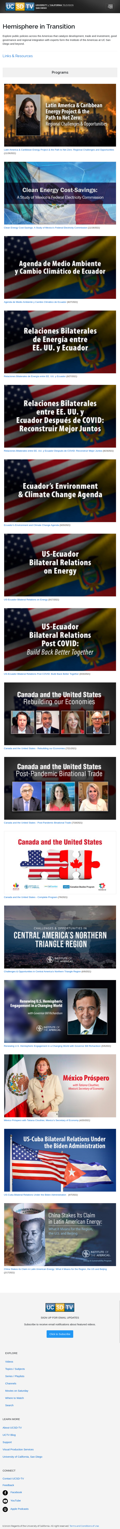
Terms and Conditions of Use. (84, 1526)
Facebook (16, 1492)
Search (9, 1405)
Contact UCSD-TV (13, 1478)
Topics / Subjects (15, 1368)
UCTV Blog (9, 1434)
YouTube (15, 1500)
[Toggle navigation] (110, 6)
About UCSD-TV (12, 1427)
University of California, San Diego (22, 1456)
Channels (10, 1383)
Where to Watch (14, 1397)
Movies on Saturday (16, 1390)
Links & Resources (18, 56)
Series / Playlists (14, 1376)
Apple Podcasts (19, 1508)
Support (7, 1442)
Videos (9, 1361)
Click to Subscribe (59, 1334)
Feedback (8, 1485)
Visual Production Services (18, 1449)
